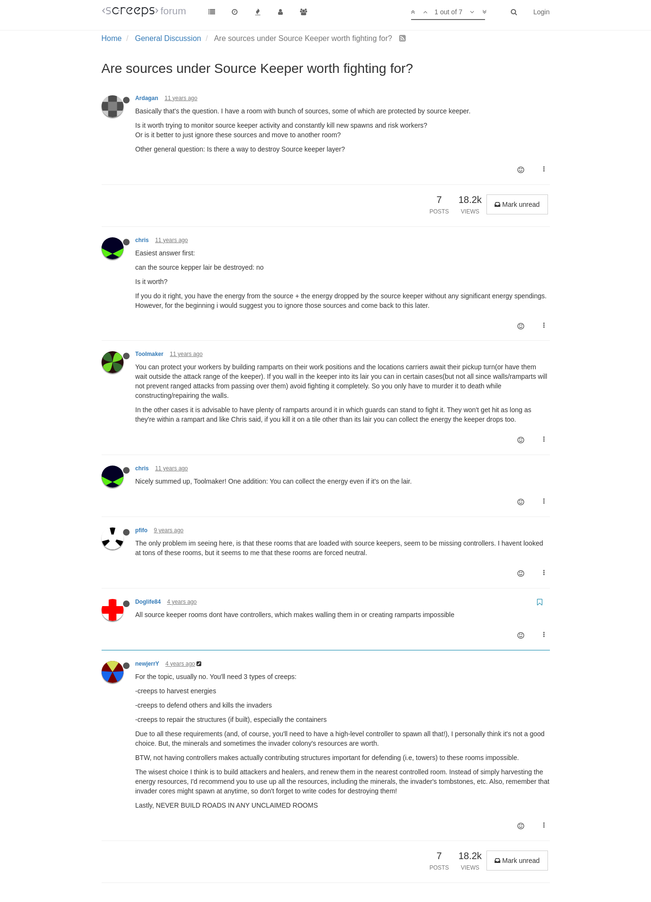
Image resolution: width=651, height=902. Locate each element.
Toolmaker (149, 354)
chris (142, 240)
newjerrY (147, 663)
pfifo (141, 530)
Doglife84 (148, 601)
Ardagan (146, 98)
